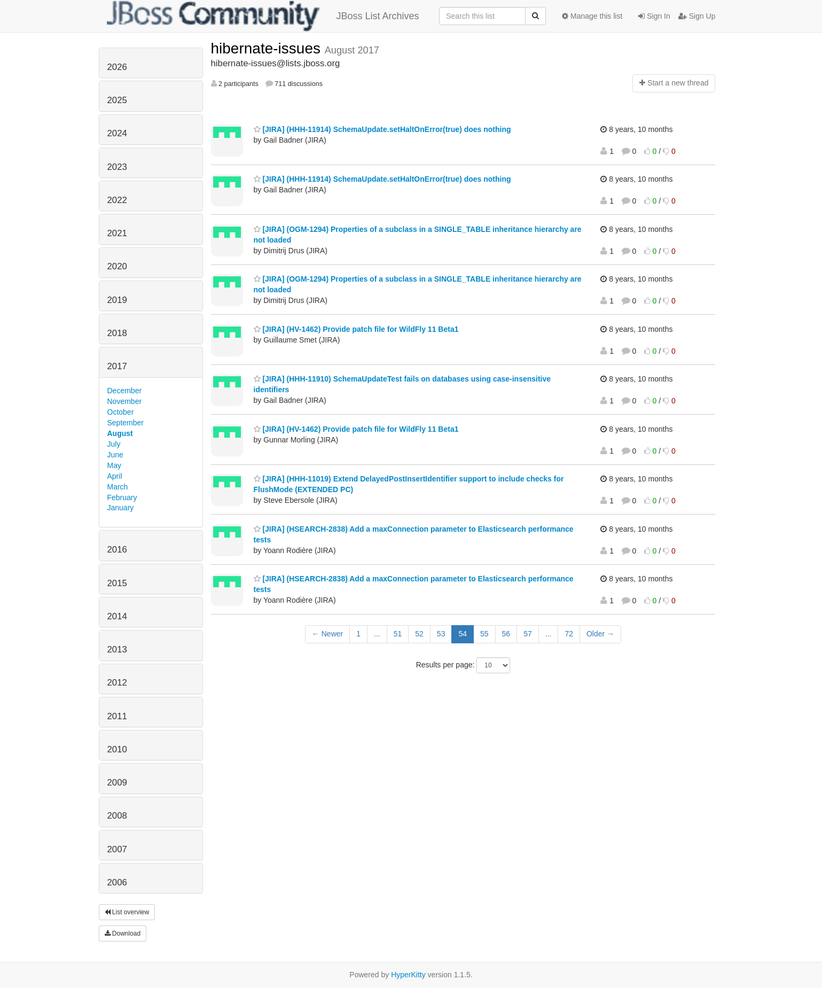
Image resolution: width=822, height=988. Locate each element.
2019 (117, 300)
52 (419, 633)
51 (398, 633)
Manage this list (592, 16)
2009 (117, 782)
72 (569, 633)
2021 (117, 233)
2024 (117, 133)
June (115, 454)
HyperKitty (408, 974)
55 (484, 633)
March (117, 487)
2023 (117, 167)
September (125, 422)
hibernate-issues (268, 48)
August (120, 433)
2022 (117, 200)
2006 (117, 882)
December (124, 390)
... (377, 633)
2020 (117, 266)
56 (506, 633)
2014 (117, 616)
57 (527, 633)
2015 (117, 583)
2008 (117, 816)
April (114, 476)
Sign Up (697, 16)
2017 (117, 366)
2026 (117, 67)
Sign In (654, 16)
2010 (117, 749)
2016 (117, 549)
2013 (117, 649)
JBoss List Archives (263, 16)
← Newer (327, 633)
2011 (117, 716)
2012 (117, 683)
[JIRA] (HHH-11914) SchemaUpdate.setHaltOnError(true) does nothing (382, 129)
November (124, 401)
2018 (117, 333)
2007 (117, 849)
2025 (117, 100)
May (114, 465)
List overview (127, 912)
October (120, 412)
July (114, 444)
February (122, 497)
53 (441, 633)
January (120, 507)
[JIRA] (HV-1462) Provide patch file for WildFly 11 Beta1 (356, 329)
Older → (600, 633)
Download (123, 933)
